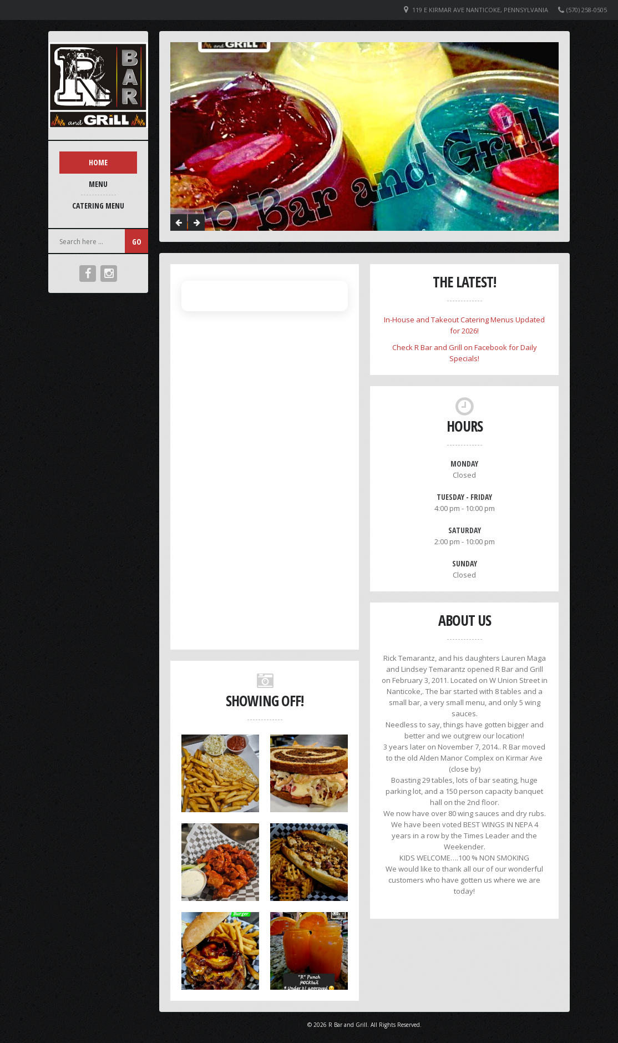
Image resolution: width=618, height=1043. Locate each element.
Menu (98, 184)
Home (98, 162)
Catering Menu (98, 205)
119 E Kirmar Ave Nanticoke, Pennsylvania (480, 10)
